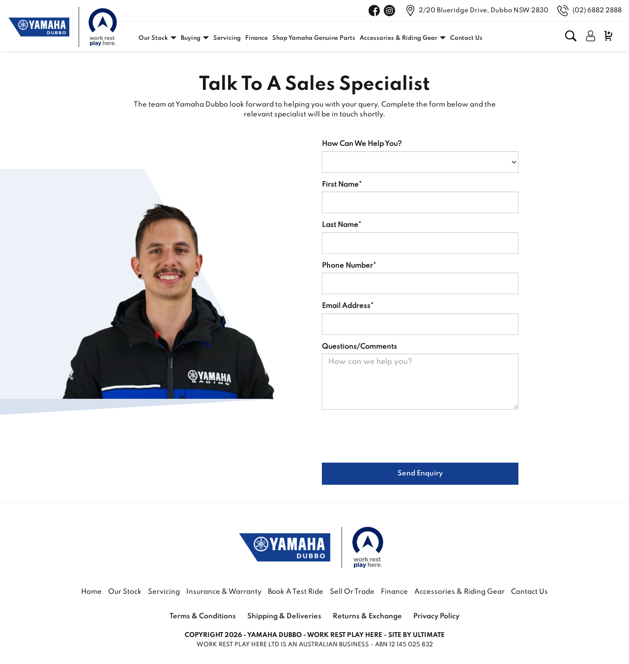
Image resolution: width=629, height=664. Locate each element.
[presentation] (396, 436)
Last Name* (341, 224)
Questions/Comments (359, 346)
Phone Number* (349, 265)
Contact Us (466, 38)
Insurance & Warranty (224, 591)
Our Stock (153, 38)
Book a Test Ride (295, 591)
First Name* (342, 184)
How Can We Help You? (361, 143)
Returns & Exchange (367, 616)
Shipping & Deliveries (284, 616)
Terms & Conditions (203, 616)
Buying (190, 38)
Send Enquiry (420, 473)
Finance (256, 38)
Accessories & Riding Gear (398, 38)
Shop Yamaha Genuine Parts (313, 38)
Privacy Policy (436, 616)
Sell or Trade (352, 591)
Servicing (227, 38)
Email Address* (347, 306)
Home (91, 591)
